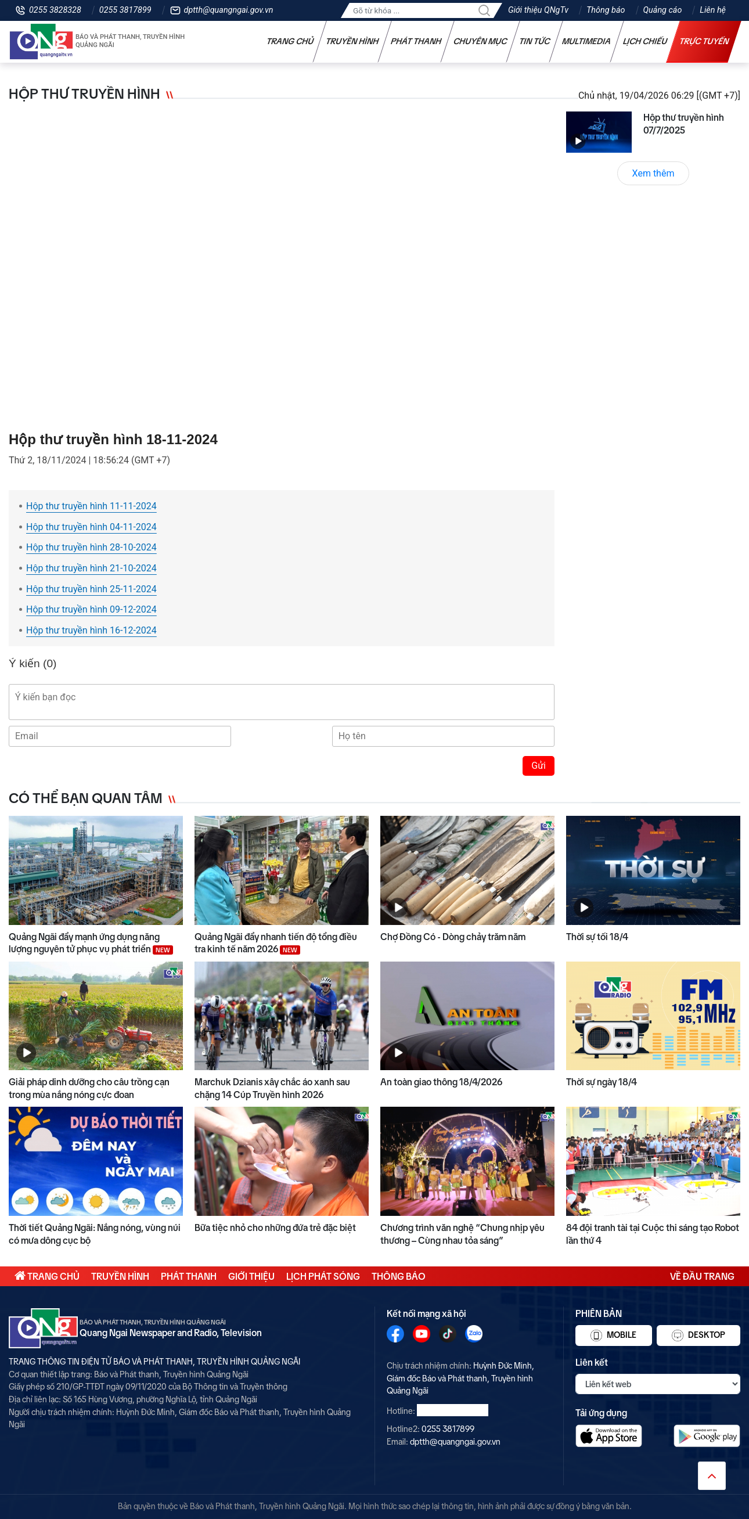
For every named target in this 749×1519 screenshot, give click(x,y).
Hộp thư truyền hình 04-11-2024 (91, 526)
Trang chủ (290, 41)
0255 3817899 (125, 10)
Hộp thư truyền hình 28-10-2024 (91, 547)
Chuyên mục (480, 41)
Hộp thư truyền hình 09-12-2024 (91, 609)
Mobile (613, 1335)
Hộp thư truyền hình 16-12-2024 (91, 630)
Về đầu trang (702, 1276)
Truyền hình (352, 41)
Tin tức (535, 41)
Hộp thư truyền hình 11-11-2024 (91, 506)
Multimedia (587, 41)
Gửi (538, 765)
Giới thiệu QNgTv (538, 10)
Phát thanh (416, 41)
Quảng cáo (662, 10)
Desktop (698, 1335)
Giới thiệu (251, 1276)
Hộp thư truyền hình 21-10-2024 (91, 568)
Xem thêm (653, 173)
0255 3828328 (55, 10)
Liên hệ (713, 10)
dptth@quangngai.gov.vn (228, 10)
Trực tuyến (704, 41)
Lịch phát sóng (323, 1276)
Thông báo (605, 10)
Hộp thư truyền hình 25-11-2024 (91, 589)
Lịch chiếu (645, 41)
